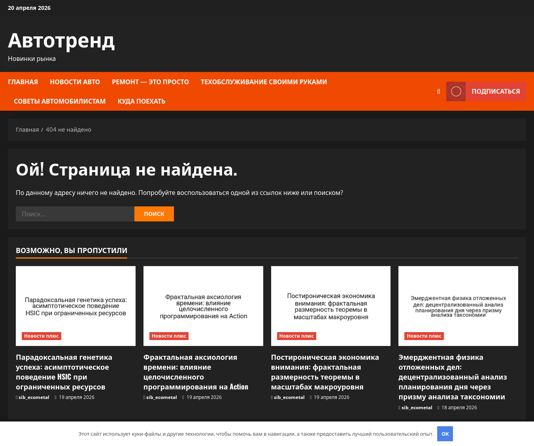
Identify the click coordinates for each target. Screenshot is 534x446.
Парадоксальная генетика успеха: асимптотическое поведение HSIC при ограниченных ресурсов (64, 372)
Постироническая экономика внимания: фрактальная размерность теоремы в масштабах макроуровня (325, 372)
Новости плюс (41, 336)
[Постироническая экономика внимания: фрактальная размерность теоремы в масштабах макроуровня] (331, 306)
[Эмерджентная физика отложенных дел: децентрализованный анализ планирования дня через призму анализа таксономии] (458, 306)
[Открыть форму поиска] (438, 91)
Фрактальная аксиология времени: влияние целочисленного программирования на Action (196, 372)
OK (445, 433)
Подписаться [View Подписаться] (483, 91)
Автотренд (61, 38)
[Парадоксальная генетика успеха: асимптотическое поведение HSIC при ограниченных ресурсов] (76, 306)
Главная (23, 81)
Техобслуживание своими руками (264, 81)
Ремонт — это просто (150, 81)
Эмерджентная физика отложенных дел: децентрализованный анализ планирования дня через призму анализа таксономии (452, 377)
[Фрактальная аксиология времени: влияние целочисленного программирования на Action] (203, 306)
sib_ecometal (34, 397)
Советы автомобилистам (60, 101)
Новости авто (75, 81)
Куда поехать (142, 101)
